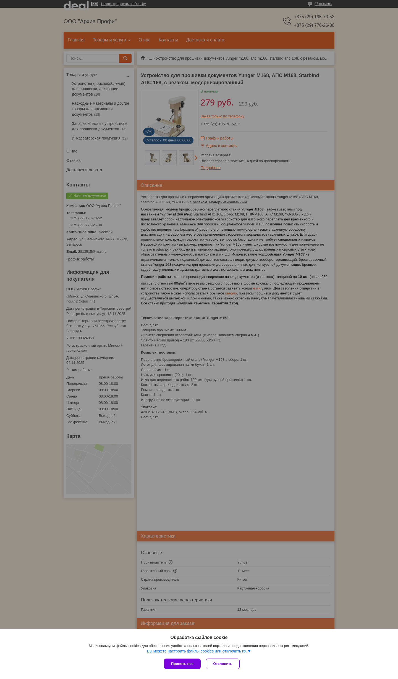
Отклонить (222, 664)
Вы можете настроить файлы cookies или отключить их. (197, 651)
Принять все (182, 664)
